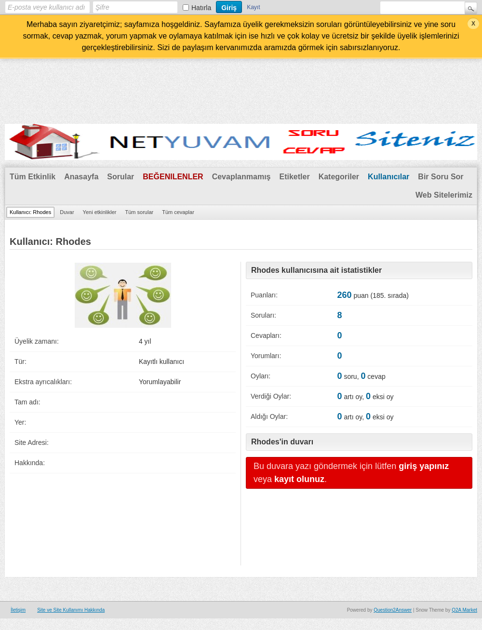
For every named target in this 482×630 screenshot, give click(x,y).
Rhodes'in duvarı (282, 442)
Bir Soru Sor (440, 177)
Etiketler (294, 177)
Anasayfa (81, 177)
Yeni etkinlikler (100, 212)
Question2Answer (393, 610)
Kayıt (253, 7)
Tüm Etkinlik (32, 177)
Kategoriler (339, 177)
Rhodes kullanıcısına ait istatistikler (316, 270)
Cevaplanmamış (241, 177)
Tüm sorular (139, 212)
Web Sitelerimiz (443, 195)
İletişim (18, 610)
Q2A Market (464, 610)
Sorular (120, 177)
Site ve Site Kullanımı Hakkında (71, 610)
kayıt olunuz (299, 479)
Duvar (67, 212)
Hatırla (201, 7)
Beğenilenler (173, 177)
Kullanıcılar (388, 177)
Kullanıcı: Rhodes (30, 212)
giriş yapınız (424, 466)
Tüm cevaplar (178, 212)
